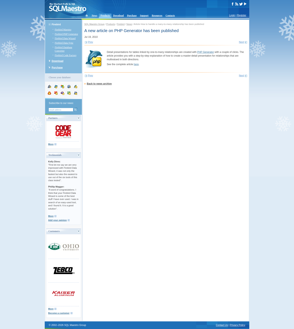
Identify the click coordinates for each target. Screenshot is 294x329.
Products (105, 15)
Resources (157, 15)
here (136, 64)
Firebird (56, 24)
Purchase (132, 15)
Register (241, 15)
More (50, 144)
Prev (90, 42)
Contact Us (222, 325)
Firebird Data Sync (64, 42)
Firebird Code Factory (66, 55)
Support (144, 15)
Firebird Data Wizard (65, 38)
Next (241, 42)
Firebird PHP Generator (66, 34)
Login (232, 15)
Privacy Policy (237, 325)
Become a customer (59, 313)
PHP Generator (205, 52)
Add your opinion (57, 220)
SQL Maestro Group (94, 24)
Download (118, 15)
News (94, 15)
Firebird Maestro (63, 29)
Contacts (170, 15)
